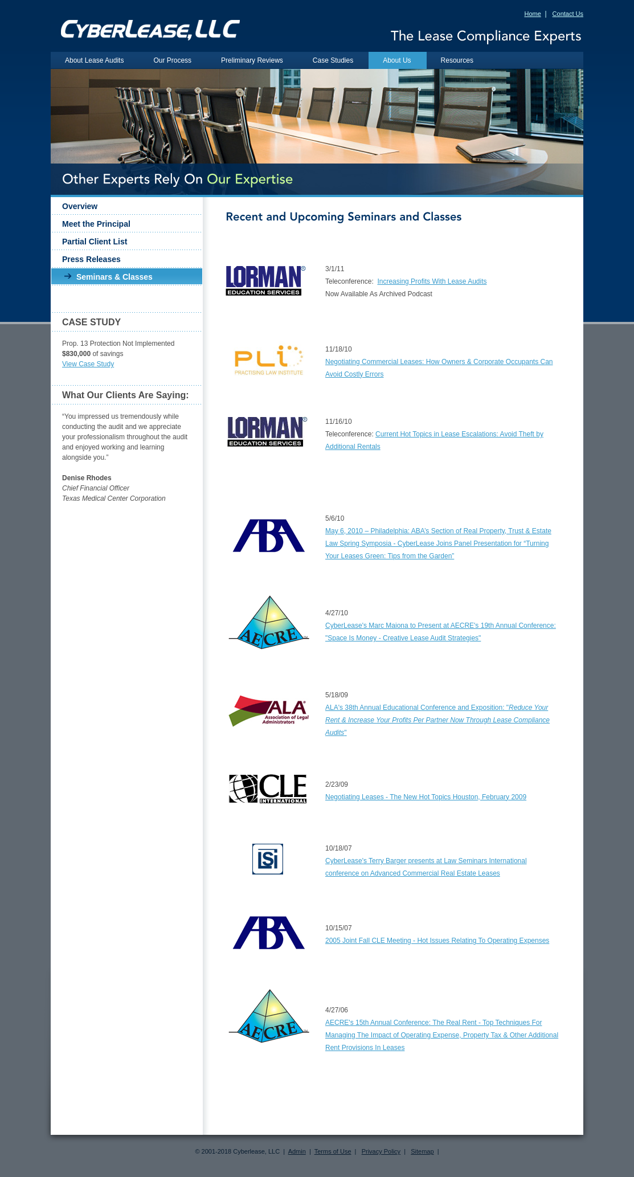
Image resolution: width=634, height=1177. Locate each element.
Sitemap (422, 1151)
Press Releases (91, 259)
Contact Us (568, 13)
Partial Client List (94, 241)
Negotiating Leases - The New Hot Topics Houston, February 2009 (425, 797)
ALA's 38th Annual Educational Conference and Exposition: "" (437, 720)
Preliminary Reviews (252, 60)
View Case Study (88, 364)
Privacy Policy (381, 1151)
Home (532, 13)
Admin (297, 1151)
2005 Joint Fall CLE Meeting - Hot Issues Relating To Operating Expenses (437, 941)
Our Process (172, 60)
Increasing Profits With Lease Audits (431, 281)
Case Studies (333, 60)
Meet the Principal (96, 223)
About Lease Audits (94, 60)
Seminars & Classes (114, 276)
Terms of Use (332, 1151)
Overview (79, 206)
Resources (457, 60)
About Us (397, 60)
